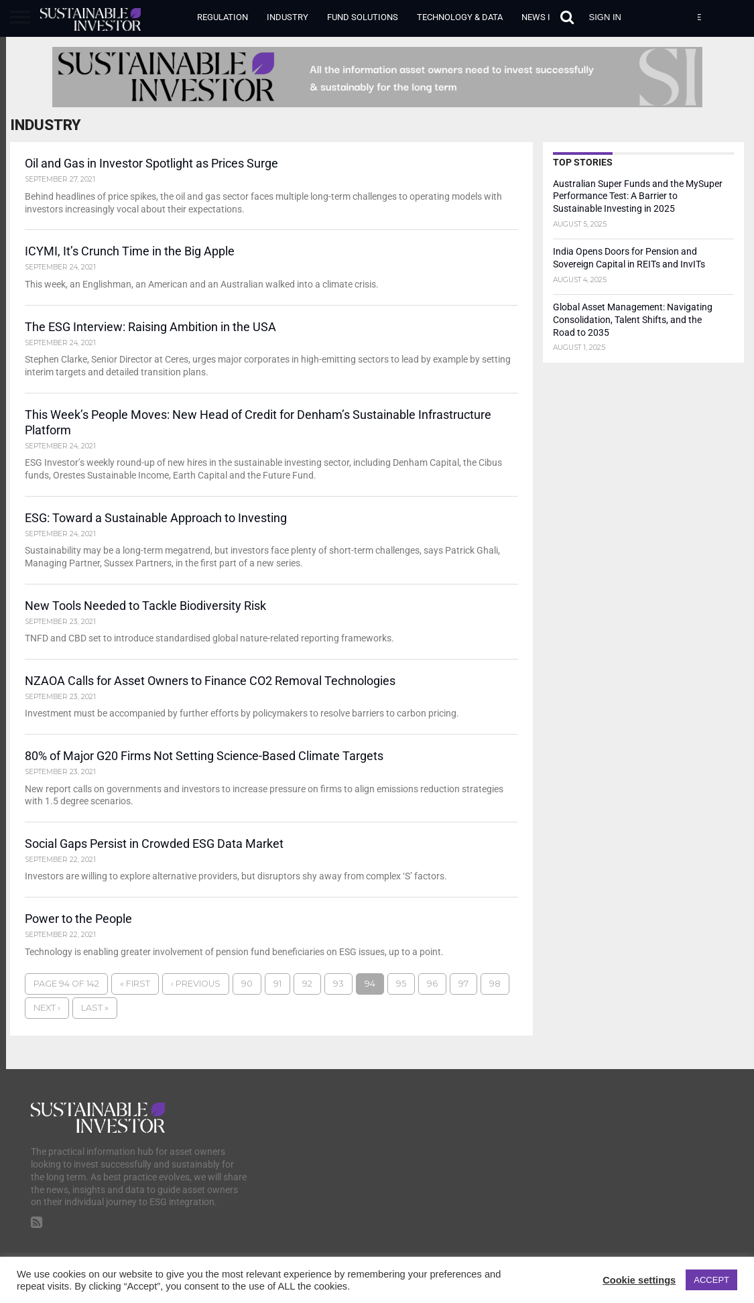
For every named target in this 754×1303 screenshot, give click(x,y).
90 (247, 990)
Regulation (222, 17)
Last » (95, 1014)
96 (432, 990)
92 (307, 990)
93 (338, 990)
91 (277, 990)
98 (495, 990)
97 (463, 990)
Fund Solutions (362, 17)
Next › (47, 1014)
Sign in (605, 17)
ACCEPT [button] (711, 1280)
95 (401, 990)
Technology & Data (460, 17)
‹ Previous (196, 990)
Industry (287, 17)
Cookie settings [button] (639, 1280)
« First (135, 990)
